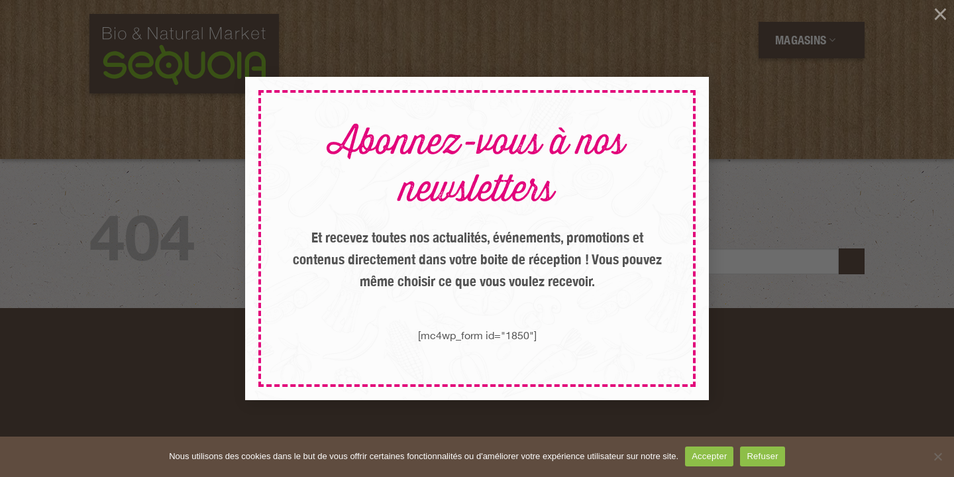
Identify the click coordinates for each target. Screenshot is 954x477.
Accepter (709, 456)
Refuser (762, 456)
